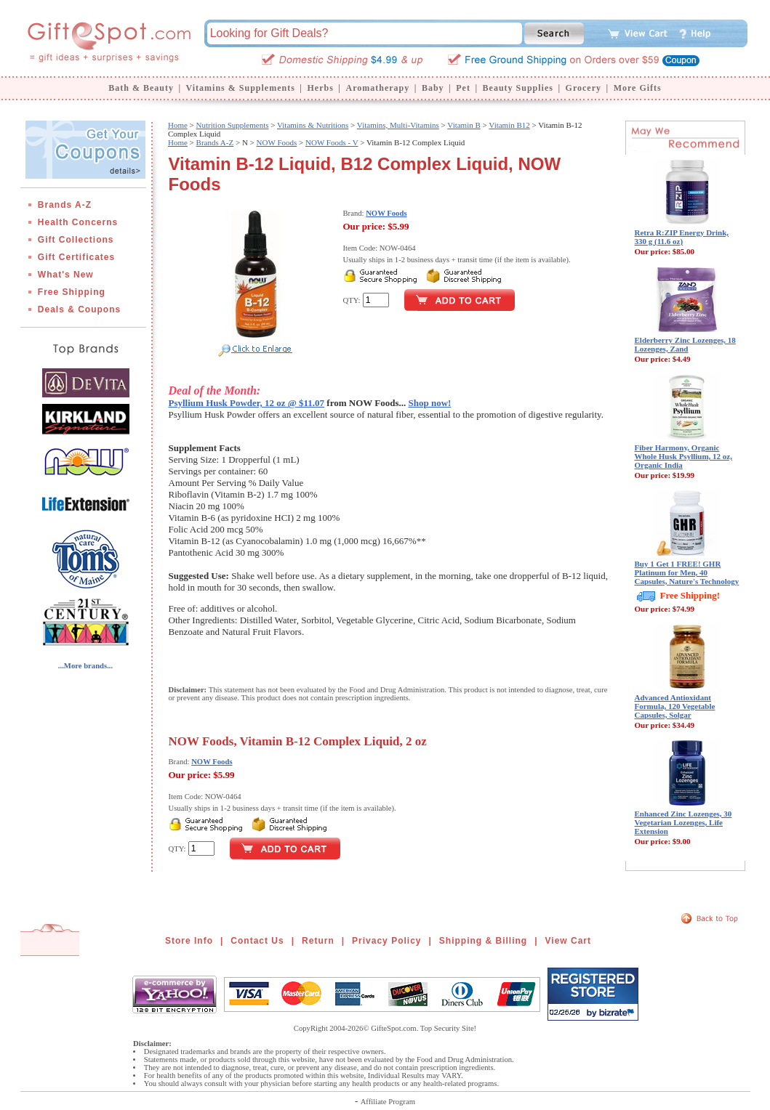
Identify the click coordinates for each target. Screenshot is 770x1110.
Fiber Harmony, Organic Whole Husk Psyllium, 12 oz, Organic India (683, 456)
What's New (66, 275)
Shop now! (430, 402)
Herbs (320, 88)
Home (178, 125)
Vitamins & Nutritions (312, 125)
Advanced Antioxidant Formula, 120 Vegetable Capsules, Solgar (675, 706)
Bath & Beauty (141, 88)
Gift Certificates (76, 257)
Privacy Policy (386, 941)
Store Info (189, 941)
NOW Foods (277, 142)
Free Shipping (71, 292)
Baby (433, 88)
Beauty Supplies (518, 88)
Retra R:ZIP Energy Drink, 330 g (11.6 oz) (682, 237)
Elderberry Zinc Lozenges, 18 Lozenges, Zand (685, 344)
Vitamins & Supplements (240, 88)
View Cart (568, 941)
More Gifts (638, 88)
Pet (463, 88)
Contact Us (257, 941)
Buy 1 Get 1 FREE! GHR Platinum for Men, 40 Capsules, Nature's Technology (687, 572)
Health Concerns (78, 222)
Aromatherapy (377, 88)
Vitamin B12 (509, 125)
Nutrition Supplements (232, 125)
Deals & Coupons (79, 309)
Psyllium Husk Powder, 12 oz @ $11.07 (247, 402)
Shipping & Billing (483, 941)
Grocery (583, 88)
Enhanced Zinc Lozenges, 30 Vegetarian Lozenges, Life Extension (683, 822)
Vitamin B (463, 125)
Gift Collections (76, 240)
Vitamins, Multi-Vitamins (398, 125)
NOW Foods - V (331, 142)
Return (318, 941)
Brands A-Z (65, 205)
